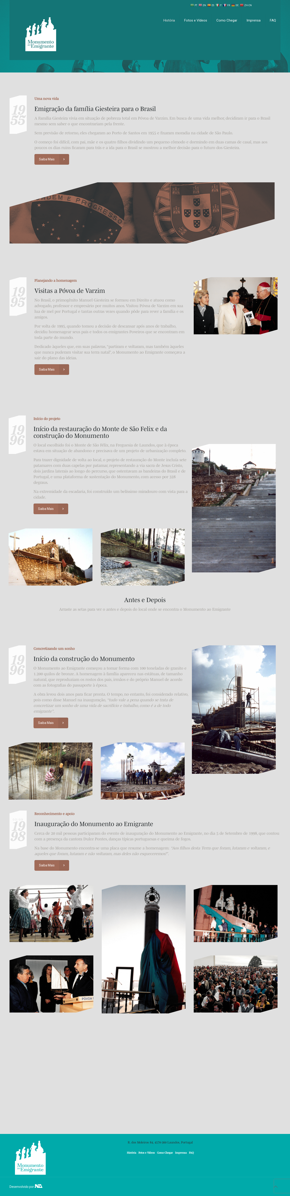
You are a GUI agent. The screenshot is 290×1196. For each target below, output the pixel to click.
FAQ (191, 1152)
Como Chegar (165, 1152)
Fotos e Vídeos (146, 1152)
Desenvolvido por (26, 1187)
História (131, 1152)
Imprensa (181, 1152)
